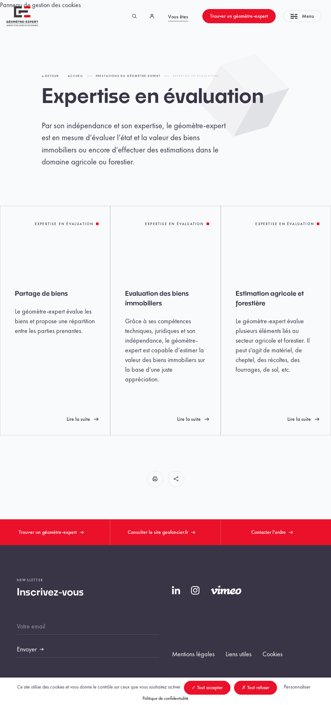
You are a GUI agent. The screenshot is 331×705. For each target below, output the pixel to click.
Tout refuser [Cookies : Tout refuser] (255, 687)
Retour (50, 76)
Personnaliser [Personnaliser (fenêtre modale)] (297, 686)
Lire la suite (83, 419)
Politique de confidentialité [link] (165, 698)
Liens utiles (238, 654)
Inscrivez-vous (50, 592)
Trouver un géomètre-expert (239, 16)
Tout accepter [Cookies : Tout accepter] (207, 687)
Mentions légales (193, 654)
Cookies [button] (272, 654)
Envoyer (27, 649)
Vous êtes (178, 16)
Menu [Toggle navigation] (302, 16)
